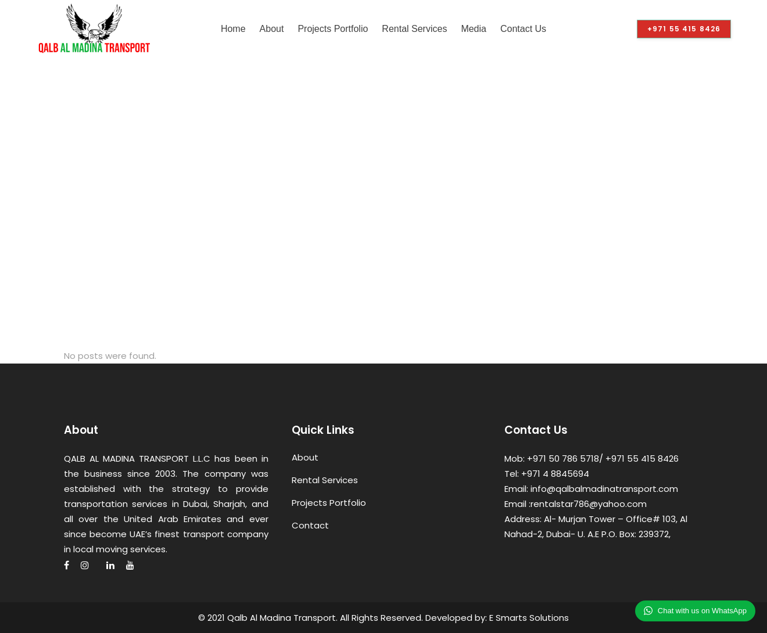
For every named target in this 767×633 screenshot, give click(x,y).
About (305, 457)
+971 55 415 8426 (684, 29)
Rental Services (325, 480)
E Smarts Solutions (529, 618)
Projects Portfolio (329, 503)
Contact (310, 525)
